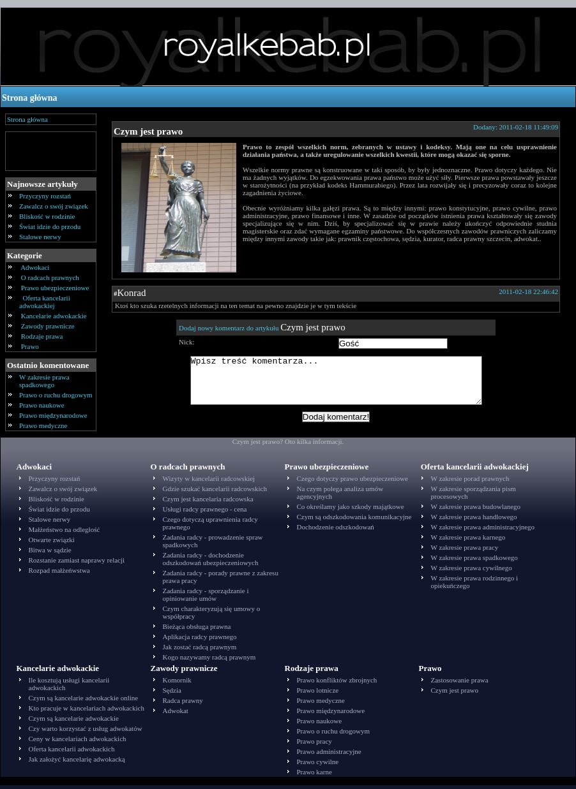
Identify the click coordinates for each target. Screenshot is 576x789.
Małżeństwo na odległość (64, 533)
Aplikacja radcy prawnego (200, 640)
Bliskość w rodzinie (47, 216)
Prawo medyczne (43, 425)
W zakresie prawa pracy (465, 551)
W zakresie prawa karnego (468, 541)
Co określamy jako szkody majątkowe (350, 510)
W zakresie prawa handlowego (474, 520)
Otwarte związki (52, 543)
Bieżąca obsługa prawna (197, 630)
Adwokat (175, 714)
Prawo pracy (314, 745)
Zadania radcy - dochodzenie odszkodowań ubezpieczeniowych (211, 562)
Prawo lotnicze (318, 694)
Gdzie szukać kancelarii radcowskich (215, 492)
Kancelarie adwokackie (53, 316)
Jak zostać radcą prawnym (200, 650)
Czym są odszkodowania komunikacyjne (354, 520)
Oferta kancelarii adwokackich (72, 752)
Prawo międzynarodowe (53, 415)
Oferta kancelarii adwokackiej (44, 301)
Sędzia (172, 694)
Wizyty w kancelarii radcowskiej (209, 482)
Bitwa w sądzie (50, 553)
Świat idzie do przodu (49, 226)
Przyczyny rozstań (45, 196)
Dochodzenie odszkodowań (335, 531)
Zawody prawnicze (48, 326)
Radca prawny (183, 704)
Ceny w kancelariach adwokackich (77, 742)
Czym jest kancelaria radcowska (208, 502)
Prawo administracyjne (329, 755)
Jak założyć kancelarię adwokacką (77, 763)
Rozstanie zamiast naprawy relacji (77, 564)
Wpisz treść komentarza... (342, 385)
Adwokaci (35, 267)
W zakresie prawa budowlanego (476, 510)
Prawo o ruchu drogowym (56, 395)
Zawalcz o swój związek (53, 206)
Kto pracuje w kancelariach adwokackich (86, 712)
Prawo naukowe (41, 405)
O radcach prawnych (50, 277)
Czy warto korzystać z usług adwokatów (85, 732)
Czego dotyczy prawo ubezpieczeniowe (352, 482)
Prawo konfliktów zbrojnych (337, 684)
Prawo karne (314, 775)
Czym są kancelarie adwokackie (74, 722)
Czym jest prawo (148, 131)
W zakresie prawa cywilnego (471, 571)
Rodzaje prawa (41, 336)
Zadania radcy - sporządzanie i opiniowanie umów (206, 598)
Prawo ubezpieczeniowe (55, 287)
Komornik (177, 684)
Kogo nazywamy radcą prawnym (209, 661)
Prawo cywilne (318, 765)
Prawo (30, 346)
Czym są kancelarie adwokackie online (84, 701)
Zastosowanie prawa (460, 684)
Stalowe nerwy (40, 236)
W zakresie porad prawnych (470, 482)
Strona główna (29, 98)
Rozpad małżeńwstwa (59, 574)
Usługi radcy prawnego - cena (205, 513)
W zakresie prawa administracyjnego (483, 531)
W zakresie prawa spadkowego (44, 380)
